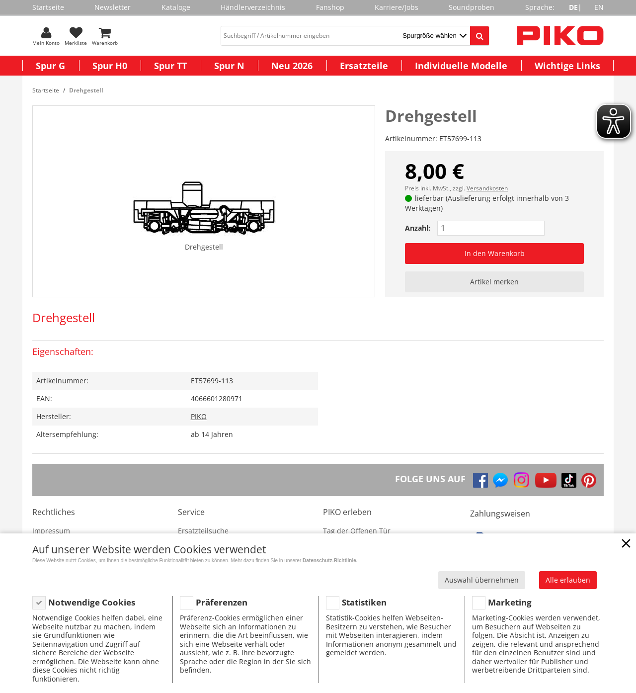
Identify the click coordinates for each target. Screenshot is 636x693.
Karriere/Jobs (396, 7)
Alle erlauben (568, 580)
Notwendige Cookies (91, 602)
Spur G (50, 66)
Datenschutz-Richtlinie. (330, 560)
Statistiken (364, 602)
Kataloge (175, 7)
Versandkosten (487, 188)
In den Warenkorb (495, 253)
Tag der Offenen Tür (357, 530)
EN (599, 7)
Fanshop (330, 7)
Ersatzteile (364, 66)
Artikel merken (494, 281)
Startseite (48, 7)
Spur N (229, 66)
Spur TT (170, 66)
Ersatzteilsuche (203, 530)
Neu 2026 (292, 66)
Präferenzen (221, 602)
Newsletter (112, 7)
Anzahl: (417, 228)
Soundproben (471, 7)
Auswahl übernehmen (482, 580)
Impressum (51, 530)
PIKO (199, 416)
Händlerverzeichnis (253, 7)
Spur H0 (109, 66)
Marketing (510, 602)
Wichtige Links (567, 66)
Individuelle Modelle (461, 66)
